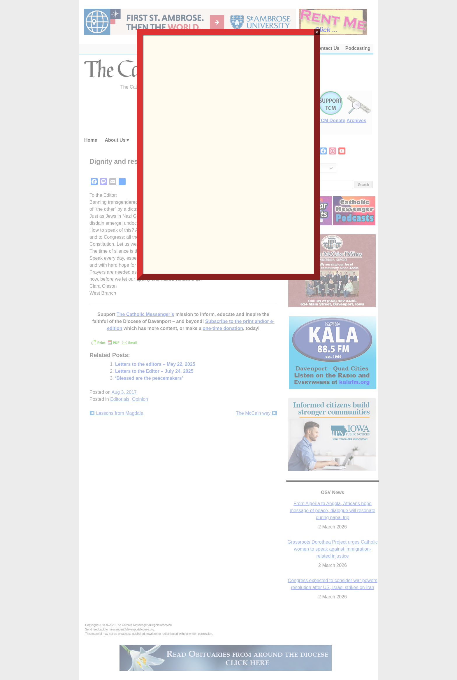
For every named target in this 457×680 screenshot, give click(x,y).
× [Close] (317, 32)
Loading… (228, 154)
